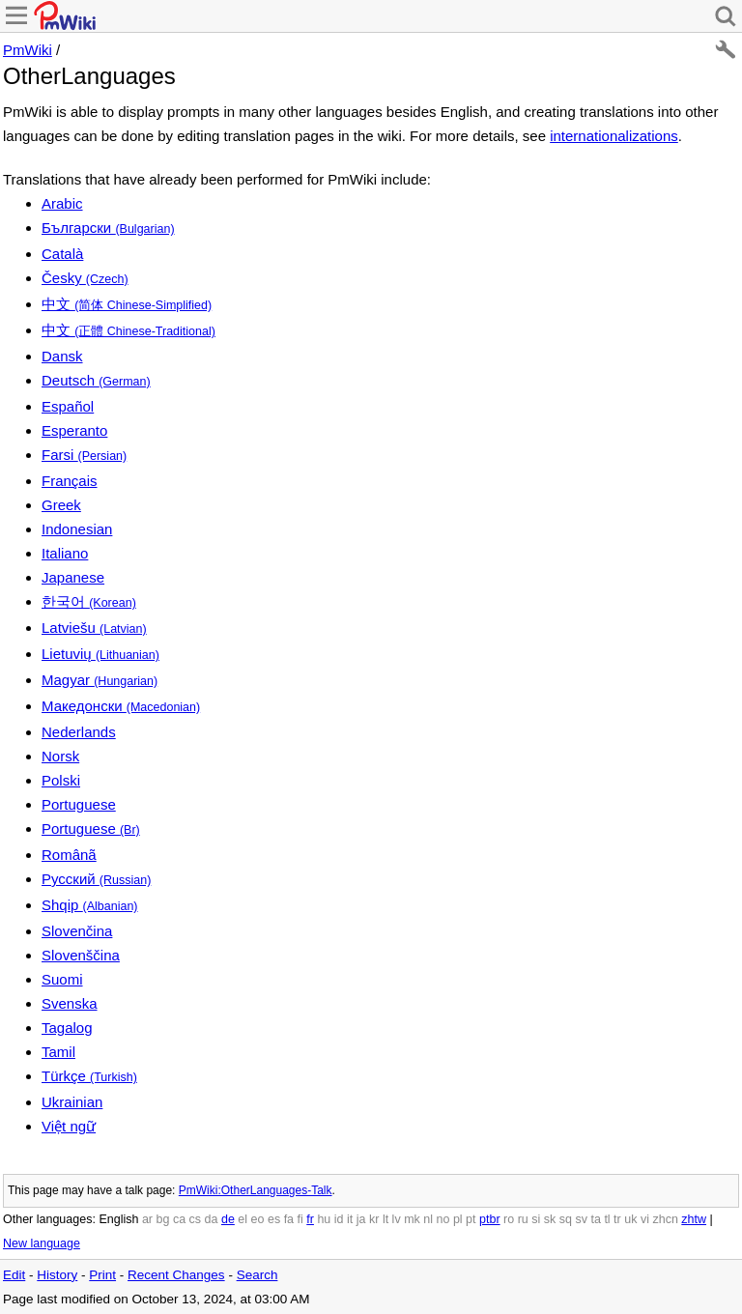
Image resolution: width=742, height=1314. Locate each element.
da (211, 1219)
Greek (61, 505)
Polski (61, 780)
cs (195, 1219)
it (350, 1219)
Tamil (58, 1051)
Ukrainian (72, 1102)
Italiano (65, 553)
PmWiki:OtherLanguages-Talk (255, 1190)
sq (565, 1219)
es (274, 1219)
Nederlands (79, 732)
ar (147, 1219)
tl (607, 1219)
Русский (96, 879)
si (535, 1219)
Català (62, 253)
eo (258, 1219)
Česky (85, 278)
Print (102, 1275)
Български (108, 227)
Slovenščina (81, 955)
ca (179, 1219)
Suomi (62, 979)
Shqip (90, 905)
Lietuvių (100, 653)
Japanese (73, 577)
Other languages (47, 1219)
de (228, 1219)
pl (458, 1219)
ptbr (489, 1219)
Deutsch (96, 380)
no (443, 1219)
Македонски (121, 706)
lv (396, 1219)
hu (323, 1219)
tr (617, 1219)
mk (412, 1219)
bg (162, 1219)
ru (523, 1219)
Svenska (70, 1003)
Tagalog (67, 1027)
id (339, 1219)
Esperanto (74, 430)
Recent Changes (176, 1275)
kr (374, 1219)
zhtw (693, 1219)
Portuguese (79, 804)
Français (70, 480)
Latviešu (94, 627)
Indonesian (77, 529)
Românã (69, 854)
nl (428, 1219)
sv (581, 1219)
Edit (14, 1275)
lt (385, 1219)
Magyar (99, 679)
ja (361, 1219)
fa (289, 1219)
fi (300, 1219)
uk (630, 1219)
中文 (127, 304)
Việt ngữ (69, 1126)
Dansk (62, 356)
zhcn (664, 1219)
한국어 (89, 601)
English (118, 1219)
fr (310, 1219)
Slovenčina (77, 931)
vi (645, 1219)
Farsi (84, 454)
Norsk (60, 756)
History (57, 1275)
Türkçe (89, 1076)
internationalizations (614, 136)
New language (41, 1243)
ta (595, 1219)
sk (550, 1219)
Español (68, 406)
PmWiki (27, 50)
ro (508, 1219)
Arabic (62, 203)
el (242, 1219)
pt (470, 1219)
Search (257, 1275)
